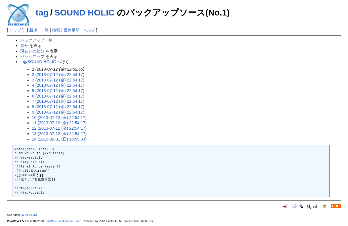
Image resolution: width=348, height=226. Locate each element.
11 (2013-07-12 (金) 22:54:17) (59, 122)
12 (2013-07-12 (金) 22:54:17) (59, 128)
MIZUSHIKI (29, 215)
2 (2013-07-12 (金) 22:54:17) (58, 74)
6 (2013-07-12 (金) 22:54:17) (58, 96)
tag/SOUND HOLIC (38, 61)
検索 (56, 30)
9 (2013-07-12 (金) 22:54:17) (58, 112)
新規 (33, 30)
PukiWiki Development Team (62, 221)
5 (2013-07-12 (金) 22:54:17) (58, 90)
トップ (15, 30)
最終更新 (72, 30)
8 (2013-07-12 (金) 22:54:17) (58, 106)
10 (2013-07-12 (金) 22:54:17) (59, 117)
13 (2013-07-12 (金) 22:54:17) (59, 133)
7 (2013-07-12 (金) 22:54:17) (58, 101)
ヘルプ (89, 30)
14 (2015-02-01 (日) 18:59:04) (59, 139)
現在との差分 (32, 51)
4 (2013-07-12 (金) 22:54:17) (58, 85)
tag (42, 12)
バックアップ (32, 56)
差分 (24, 45)
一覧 (45, 30)
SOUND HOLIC (84, 12)
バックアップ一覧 (36, 40)
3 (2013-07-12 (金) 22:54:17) (58, 80)
